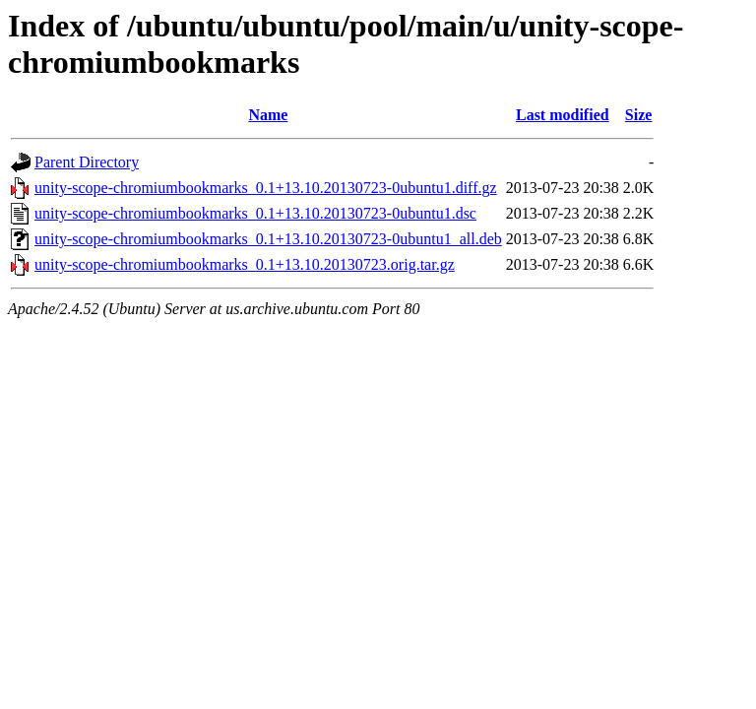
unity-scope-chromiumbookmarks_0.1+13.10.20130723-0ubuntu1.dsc (255, 213)
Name (267, 114)
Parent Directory (86, 162)
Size (639, 114)
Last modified (562, 114)
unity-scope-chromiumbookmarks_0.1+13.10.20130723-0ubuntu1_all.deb (268, 238)
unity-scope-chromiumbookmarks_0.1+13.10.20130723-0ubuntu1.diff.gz (265, 187)
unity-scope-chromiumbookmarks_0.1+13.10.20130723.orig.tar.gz (244, 264)
